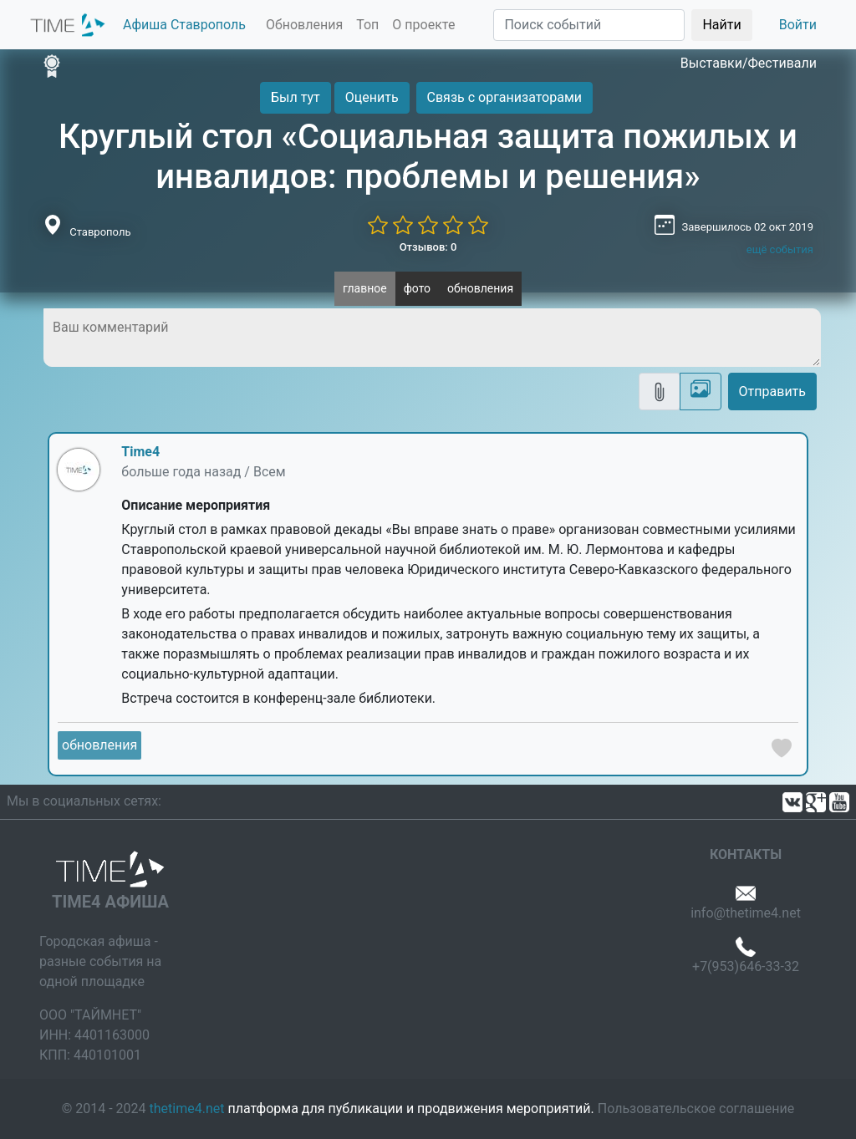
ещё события (779, 249)
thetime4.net (187, 1108)
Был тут (295, 97)
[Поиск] (589, 25)
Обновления (304, 25)
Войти (798, 25)
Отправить (772, 391)
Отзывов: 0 (428, 247)
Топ (367, 25)
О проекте (423, 25)
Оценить (372, 97)
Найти (721, 25)
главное (365, 288)
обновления (480, 288)
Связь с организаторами (504, 97)
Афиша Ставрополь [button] (184, 25)
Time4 (140, 452)
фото (417, 288)
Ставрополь (99, 232)
